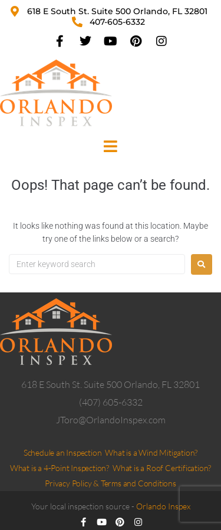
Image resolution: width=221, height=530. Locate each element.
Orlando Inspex (163, 506)
